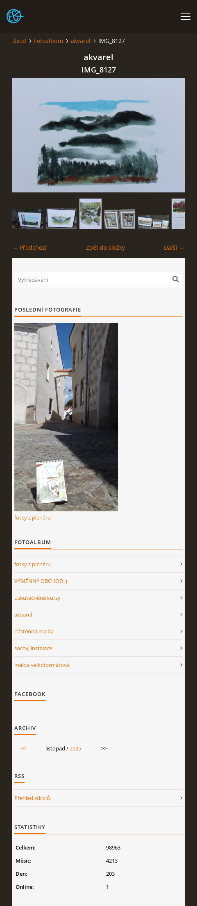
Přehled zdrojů (32, 798)
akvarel (81, 41)
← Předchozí (29, 247)
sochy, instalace (33, 648)
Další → (174, 247)
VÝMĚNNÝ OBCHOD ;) (40, 581)
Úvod (19, 41)
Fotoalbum (48, 41)
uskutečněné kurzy (37, 597)
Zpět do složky (105, 247)
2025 (75, 748)
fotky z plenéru (32, 517)
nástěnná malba (34, 631)
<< (23, 748)
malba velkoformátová (42, 665)
